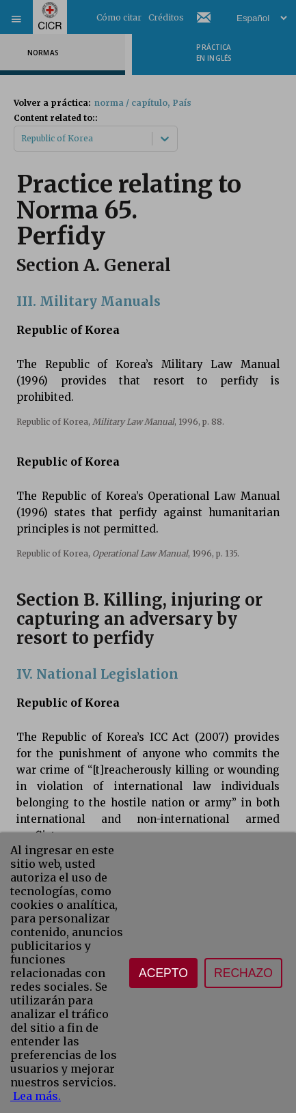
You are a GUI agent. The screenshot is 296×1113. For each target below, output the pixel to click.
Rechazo (243, 973)
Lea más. (35, 1096)
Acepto (163, 973)
